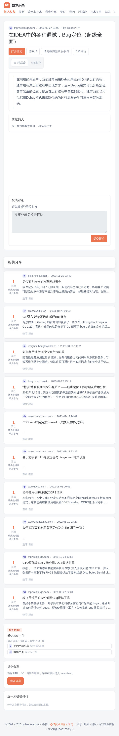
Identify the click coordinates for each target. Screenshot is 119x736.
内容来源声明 (106, 724)
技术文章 (95, 11)
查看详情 (27, 298)
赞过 (63, 11)
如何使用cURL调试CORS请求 (42, 492)
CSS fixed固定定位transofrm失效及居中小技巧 (53, 422)
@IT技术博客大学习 (23, 126)
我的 (72, 11)
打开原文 (16, 51)
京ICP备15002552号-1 (61, 729)
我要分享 (15, 681)
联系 (86, 724)
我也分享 (51, 11)
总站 (108, 11)
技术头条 (9, 11)
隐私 (94, 724)
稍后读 (82, 11)
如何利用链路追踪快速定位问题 (43, 352)
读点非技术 (35, 11)
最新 (21, 11)
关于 (79, 724)
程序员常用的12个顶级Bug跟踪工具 (46, 597)
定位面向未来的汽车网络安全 (41, 281)
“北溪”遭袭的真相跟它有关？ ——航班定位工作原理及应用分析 (64, 387)
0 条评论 (81, 51)
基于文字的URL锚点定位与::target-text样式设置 (53, 457)
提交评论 (98, 238)
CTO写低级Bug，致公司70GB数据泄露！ (49, 562)
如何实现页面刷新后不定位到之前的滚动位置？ (53, 527)
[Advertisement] (59, 163)
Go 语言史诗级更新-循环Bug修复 (44, 316)
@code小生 (73, 27)
